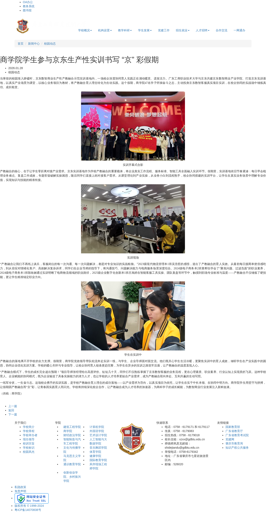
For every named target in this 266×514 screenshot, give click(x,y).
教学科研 (125, 30)
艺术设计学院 (98, 435)
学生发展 (145, 30)
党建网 (229, 439)
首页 (20, 43)
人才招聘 (202, 30)
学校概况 (85, 30)
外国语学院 (97, 431)
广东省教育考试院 (237, 435)
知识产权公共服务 (237, 447)
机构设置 (105, 30)
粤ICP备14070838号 (28, 510)
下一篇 (12, 414)
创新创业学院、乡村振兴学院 (72, 476)
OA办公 (28, 2)
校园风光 (28, 451)
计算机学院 (97, 427)
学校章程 (28, 431)
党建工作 (164, 30)
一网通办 (239, 30)
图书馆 (27, 10)
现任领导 (28, 439)
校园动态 (50, 43)
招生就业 (183, 30)
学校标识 (28, 447)
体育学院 (95, 451)
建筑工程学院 (72, 427)
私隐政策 (20, 487)
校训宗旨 (28, 443)
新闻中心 (34, 43)
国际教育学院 (98, 460)
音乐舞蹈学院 (98, 447)
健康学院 (95, 456)
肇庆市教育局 (234, 443)
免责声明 (20, 491)
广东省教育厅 (234, 431)
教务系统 (28, 6)
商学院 (67, 431)
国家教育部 (232, 427)
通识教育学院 (72, 464)
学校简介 (28, 427)
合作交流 (221, 30)
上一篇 (12, 406)
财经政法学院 (72, 435)
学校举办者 (30, 435)
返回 (11, 410)
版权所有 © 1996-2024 (29, 505)
